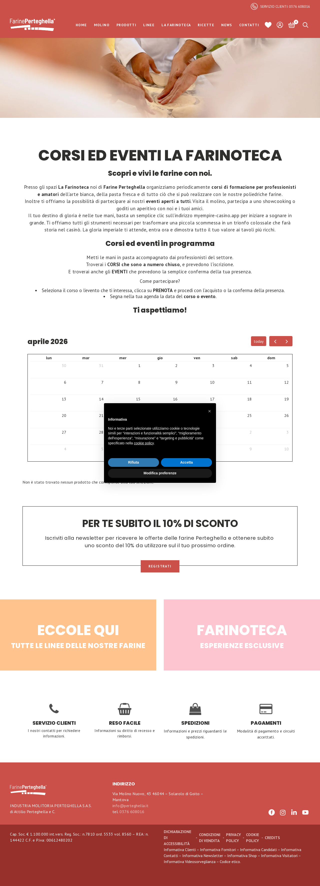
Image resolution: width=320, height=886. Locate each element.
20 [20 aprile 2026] (64, 415)
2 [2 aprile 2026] (176, 365)
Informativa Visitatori (279, 855)
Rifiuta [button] (133, 462)
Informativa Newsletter (202, 855)
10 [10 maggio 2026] (286, 448)
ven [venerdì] (197, 357)
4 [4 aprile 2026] (251, 365)
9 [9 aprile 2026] (176, 382)
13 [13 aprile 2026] (64, 398)
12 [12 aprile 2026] (286, 382)
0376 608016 (132, 811)
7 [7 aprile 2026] (102, 382)
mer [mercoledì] (122, 357)
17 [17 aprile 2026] (212, 398)
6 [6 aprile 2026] (65, 382)
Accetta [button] (186, 462)
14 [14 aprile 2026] (101, 398)
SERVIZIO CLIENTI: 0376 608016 (285, 6)
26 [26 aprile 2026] (286, 415)
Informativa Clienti (180, 849)
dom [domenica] (271, 357)
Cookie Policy (252, 837)
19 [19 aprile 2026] (286, 398)
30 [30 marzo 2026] (64, 365)
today (259, 341)
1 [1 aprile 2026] (139, 365)
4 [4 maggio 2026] (65, 448)
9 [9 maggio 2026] (251, 448)
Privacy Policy (233, 837)
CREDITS (272, 837)
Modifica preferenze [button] (160, 473)
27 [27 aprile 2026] (64, 432)
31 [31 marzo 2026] (101, 365)
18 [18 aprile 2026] (249, 398)
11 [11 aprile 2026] (249, 382)
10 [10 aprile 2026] (212, 382)
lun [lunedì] (49, 357)
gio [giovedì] (160, 357)
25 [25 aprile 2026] (249, 415)
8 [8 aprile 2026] (139, 382)
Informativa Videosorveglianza (190, 861)
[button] (210, 411)
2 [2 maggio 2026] (251, 432)
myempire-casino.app (217, 215)
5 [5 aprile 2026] (287, 365)
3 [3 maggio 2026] (287, 432)
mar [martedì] (86, 357)
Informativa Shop (242, 855)
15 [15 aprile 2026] (138, 398)
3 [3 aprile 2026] (213, 365)
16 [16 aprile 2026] (175, 398)
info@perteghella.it (130, 805)
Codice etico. (230, 861)
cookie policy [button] (144, 443)
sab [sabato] (234, 357)
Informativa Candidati (258, 849)
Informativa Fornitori (218, 849)
